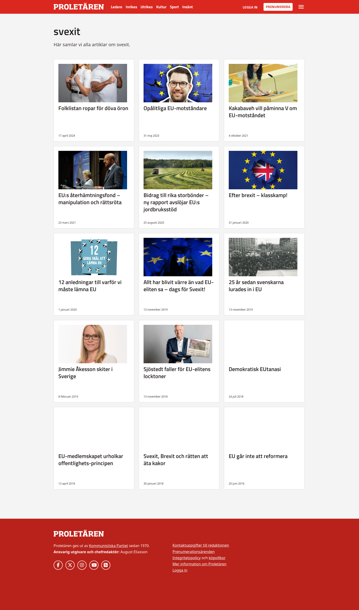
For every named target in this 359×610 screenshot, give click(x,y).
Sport (174, 7)
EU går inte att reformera (258, 456)
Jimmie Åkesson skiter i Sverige (85, 372)
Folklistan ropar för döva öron (93, 108)
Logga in (250, 7)
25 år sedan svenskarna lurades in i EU (256, 285)
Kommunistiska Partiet (108, 545)
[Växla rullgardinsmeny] (301, 6)
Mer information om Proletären (199, 564)
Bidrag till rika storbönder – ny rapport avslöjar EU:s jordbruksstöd (176, 202)
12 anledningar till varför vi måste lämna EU (90, 285)
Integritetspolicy (187, 557)
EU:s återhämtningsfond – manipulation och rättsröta (90, 198)
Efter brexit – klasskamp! (258, 195)
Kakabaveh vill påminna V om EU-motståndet (263, 111)
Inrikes (131, 7)
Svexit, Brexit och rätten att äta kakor (176, 459)
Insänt (187, 7)
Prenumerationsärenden (194, 551)
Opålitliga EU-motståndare (175, 108)
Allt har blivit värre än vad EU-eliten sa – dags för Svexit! (179, 285)
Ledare (116, 7)
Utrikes (147, 7)
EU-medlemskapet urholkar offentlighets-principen (90, 459)
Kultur (161, 7)
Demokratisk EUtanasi (255, 369)
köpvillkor (217, 557)
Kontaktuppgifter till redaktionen (201, 545)
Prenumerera (278, 6)
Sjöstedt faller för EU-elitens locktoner (177, 372)
